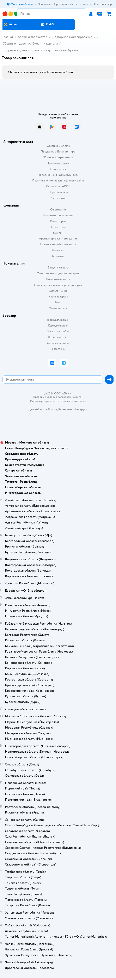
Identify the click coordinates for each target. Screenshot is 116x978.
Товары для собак (58, 331)
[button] (47, 24)
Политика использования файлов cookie (58, 180)
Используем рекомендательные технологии (58, 401)
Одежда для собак (58, 343)
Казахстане (65, 409)
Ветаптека (58, 349)
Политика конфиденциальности (58, 174)
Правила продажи (58, 163)
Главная (7, 37)
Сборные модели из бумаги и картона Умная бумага (40, 50)
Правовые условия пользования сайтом (58, 397)
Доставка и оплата (58, 145)
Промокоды (58, 169)
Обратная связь (58, 192)
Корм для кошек (58, 325)
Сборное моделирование (73, 37)
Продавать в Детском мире (58, 151)
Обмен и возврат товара (58, 157)
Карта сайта (58, 198)
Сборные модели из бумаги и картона (30, 43)
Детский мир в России (43, 409)
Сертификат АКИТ (58, 186)
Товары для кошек (58, 320)
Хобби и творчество (32, 37)
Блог (58, 302)
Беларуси (81, 409)
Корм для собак (58, 337)
